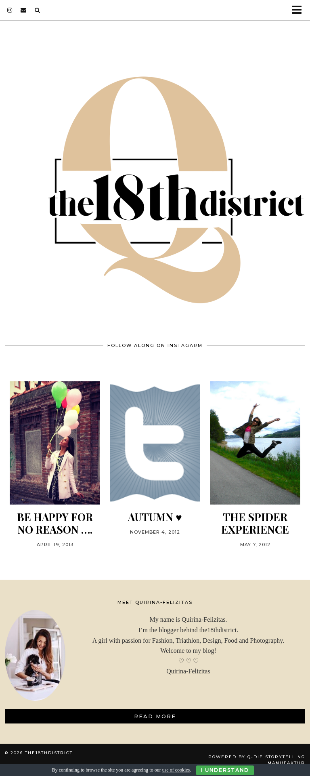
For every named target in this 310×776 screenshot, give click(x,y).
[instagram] (10, 10)
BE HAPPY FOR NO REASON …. (55, 523)
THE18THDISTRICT (49, 752)
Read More (155, 716)
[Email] (24, 10)
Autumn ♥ (155, 517)
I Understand (225, 770)
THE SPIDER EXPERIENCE (255, 523)
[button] (299, 10)
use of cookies (176, 770)
